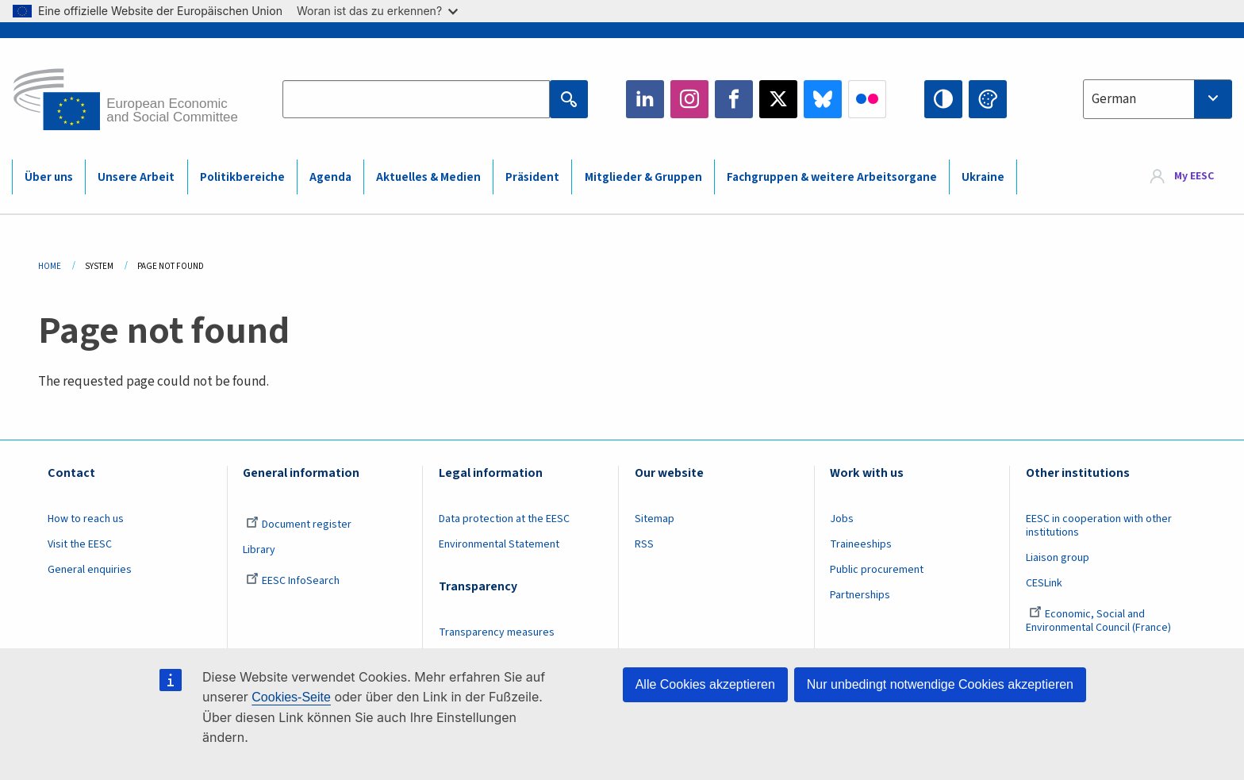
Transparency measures (497, 632)
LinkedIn (645, 99)
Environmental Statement (499, 544)
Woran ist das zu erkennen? (377, 10)
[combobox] (1157, 99)
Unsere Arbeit (136, 177)
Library (259, 550)
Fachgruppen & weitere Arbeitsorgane (832, 177)
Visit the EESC (80, 544)
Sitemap (654, 519)
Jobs (842, 519)
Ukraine (983, 177)
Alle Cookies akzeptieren (705, 684)
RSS (644, 544)
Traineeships (861, 544)
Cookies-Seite (291, 697)
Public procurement (876, 570)
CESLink (1044, 583)
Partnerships (860, 595)
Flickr (867, 99)
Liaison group (1057, 558)
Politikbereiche (242, 177)
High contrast (943, 99)
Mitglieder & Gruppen (643, 177)
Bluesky (823, 99)
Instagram (689, 99)
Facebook (734, 99)
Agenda (330, 177)
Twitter (778, 99)
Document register (298, 524)
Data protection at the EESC (504, 519)
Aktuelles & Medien (428, 177)
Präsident (532, 177)
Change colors (988, 99)
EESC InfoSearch (293, 581)
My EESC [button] (1194, 176)
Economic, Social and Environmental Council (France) (1099, 621)
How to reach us (86, 519)
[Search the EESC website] (415, 99)
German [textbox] (1114, 99)
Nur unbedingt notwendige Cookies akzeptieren (940, 684)
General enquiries (90, 570)
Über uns (49, 177)
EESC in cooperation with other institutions (1099, 525)
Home (49, 266)
